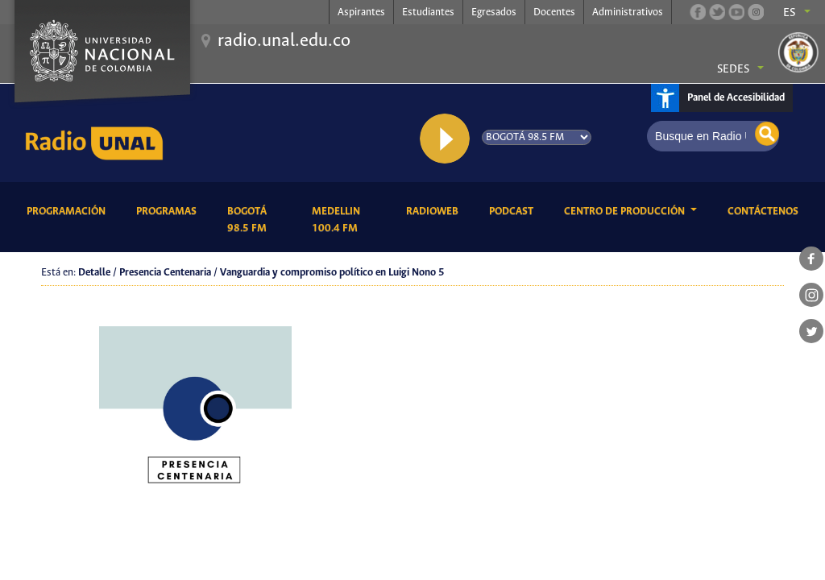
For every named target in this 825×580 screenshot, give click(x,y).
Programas (169, 210)
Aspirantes (361, 12)
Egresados (493, 12)
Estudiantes (428, 12)
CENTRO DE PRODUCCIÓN (625, 211)
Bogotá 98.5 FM (257, 219)
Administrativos (627, 12)
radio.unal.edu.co (284, 41)
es (789, 12)
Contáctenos (766, 210)
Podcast (514, 210)
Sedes (733, 69)
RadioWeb (435, 210)
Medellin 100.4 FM (347, 219)
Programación (69, 210)
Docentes (554, 12)
